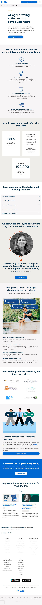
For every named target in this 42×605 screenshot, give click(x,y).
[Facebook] (1, 533)
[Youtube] (8, 533)
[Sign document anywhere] (21, 213)
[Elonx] (4, 533)
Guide (4, 508)
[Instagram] (10, 533)
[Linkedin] (6, 533)
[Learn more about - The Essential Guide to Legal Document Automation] (10, 506)
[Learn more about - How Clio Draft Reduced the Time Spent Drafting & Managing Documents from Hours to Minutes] (30, 506)
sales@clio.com (28, 527)
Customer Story (25, 510)
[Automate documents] (21, 197)
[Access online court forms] (21, 205)
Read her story (21, 277)
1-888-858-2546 (16, 527)
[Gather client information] (21, 209)
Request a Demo (29, 2)
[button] (18, 491)
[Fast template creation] (21, 201)
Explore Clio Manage (21, 453)
